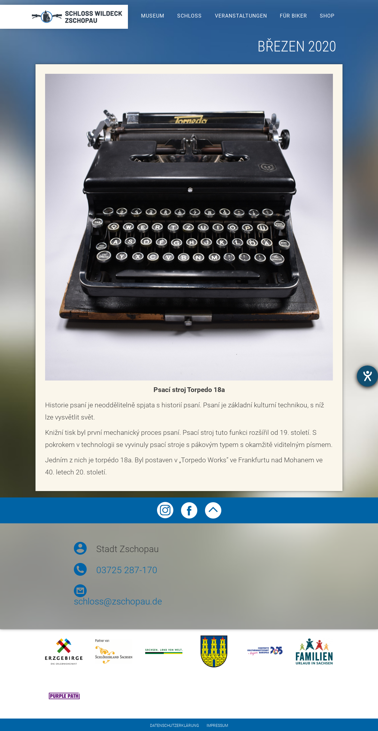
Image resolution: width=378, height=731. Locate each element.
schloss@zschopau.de (118, 601)
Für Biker (293, 16)
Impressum (217, 725)
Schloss (189, 16)
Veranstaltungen (241, 16)
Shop (327, 16)
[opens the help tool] (367, 376)
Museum (152, 16)
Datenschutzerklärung (174, 725)
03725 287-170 (126, 570)
